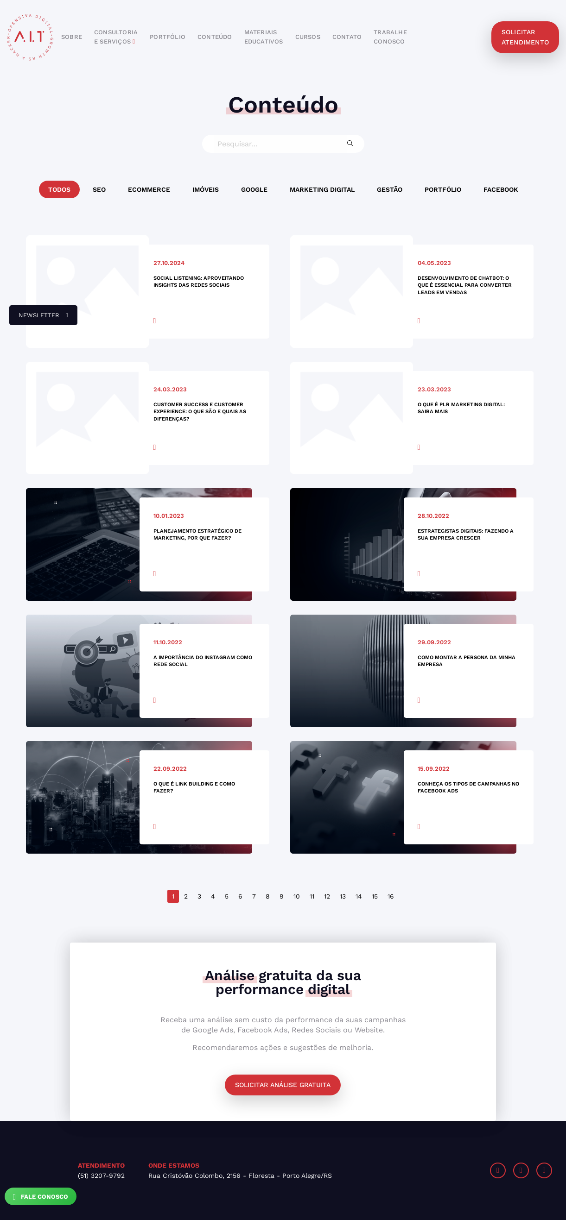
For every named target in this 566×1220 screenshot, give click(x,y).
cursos (307, 36)
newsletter (38, 319)
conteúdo (214, 36)
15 (375, 896)
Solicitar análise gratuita (283, 1084)
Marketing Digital (322, 189)
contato (347, 36)
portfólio (167, 36)
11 (312, 896)
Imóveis (205, 189)
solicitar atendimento (525, 37)
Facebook (500, 189)
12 (327, 896)
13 (343, 896)
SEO (99, 189)
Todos (59, 189)
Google (254, 189)
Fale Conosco (40, 1197)
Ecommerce (149, 189)
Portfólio (443, 189)
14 (359, 896)
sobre (71, 36)
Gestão (389, 189)
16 (391, 896)
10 (296, 896)
